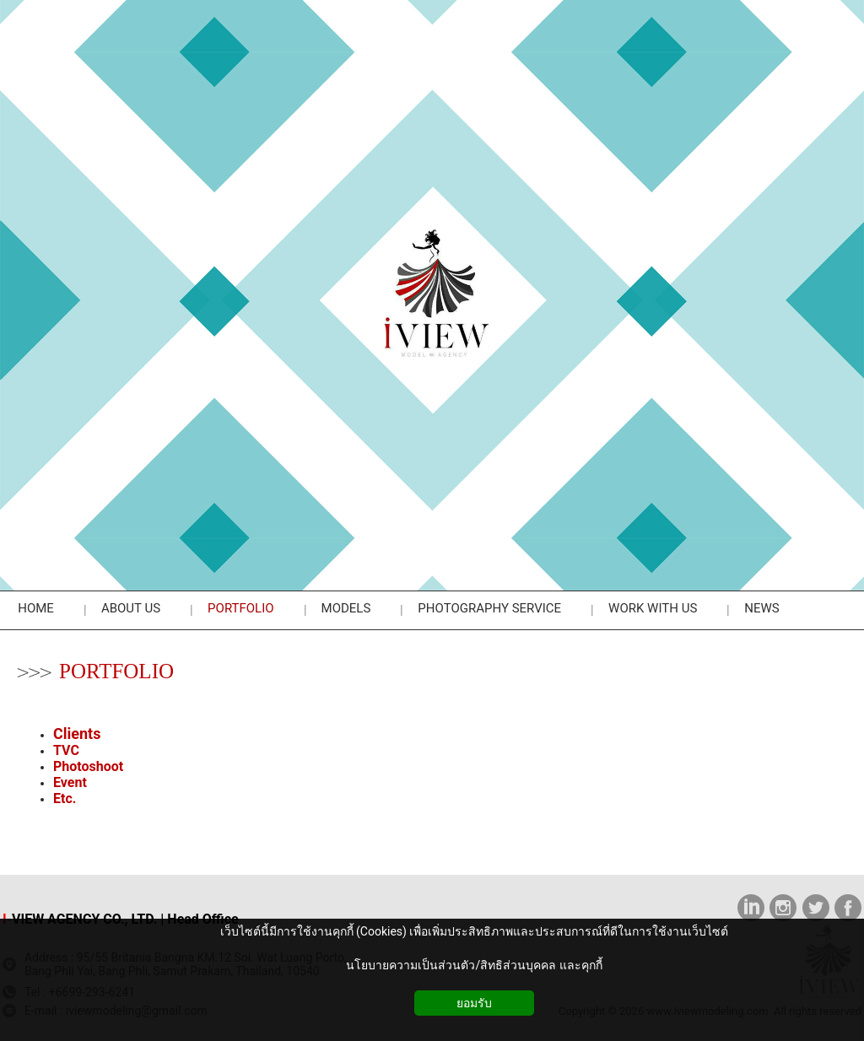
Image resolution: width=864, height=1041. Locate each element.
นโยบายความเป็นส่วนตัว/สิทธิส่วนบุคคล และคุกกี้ (474, 965)
